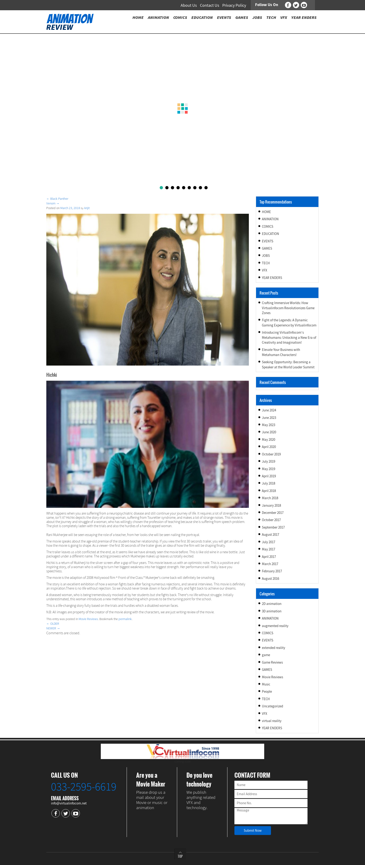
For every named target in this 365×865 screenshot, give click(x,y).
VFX (264, 270)
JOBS (266, 255)
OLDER (52, 623)
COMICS (267, 226)
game (266, 655)
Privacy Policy (234, 5)
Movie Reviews (88, 619)
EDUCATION (270, 233)
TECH (266, 263)
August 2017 (270, 534)
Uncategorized (272, 706)
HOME (266, 212)
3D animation (271, 611)
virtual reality (271, 721)
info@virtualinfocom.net (69, 803)
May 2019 (268, 469)
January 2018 (271, 505)
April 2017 (269, 556)
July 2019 (268, 461)
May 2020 (268, 439)
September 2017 (273, 527)
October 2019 (271, 454)
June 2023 (269, 417)
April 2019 (269, 476)
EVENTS (267, 241)
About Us (189, 5)
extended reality (273, 647)
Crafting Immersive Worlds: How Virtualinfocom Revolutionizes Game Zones (288, 308)
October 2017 (271, 520)
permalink (125, 619)
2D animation (271, 603)
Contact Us (209, 5)
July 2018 (268, 483)
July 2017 (268, 542)
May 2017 (268, 549)
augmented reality (275, 626)
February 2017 (272, 571)
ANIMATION (270, 219)
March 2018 (270, 498)
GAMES (267, 248)
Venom (52, 203)
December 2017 (273, 512)
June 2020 (269, 432)
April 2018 (269, 490)
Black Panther (57, 199)
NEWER (53, 628)
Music (266, 684)
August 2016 (270, 578)
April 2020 (269, 446)
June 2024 (269, 410)
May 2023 (268, 425)
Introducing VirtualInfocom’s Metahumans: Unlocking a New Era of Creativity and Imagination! (289, 337)
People (267, 691)
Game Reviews (272, 662)
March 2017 (270, 564)
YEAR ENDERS (272, 277)
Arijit (87, 208)
